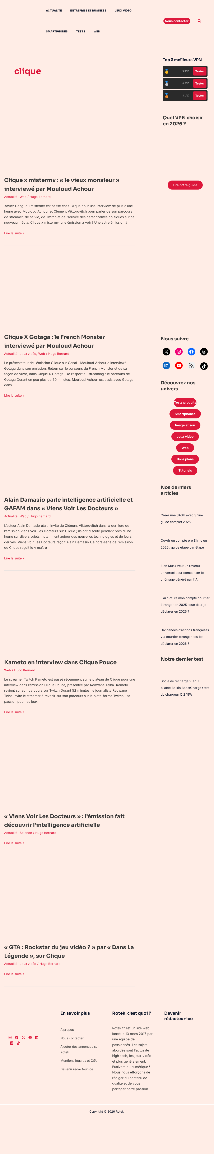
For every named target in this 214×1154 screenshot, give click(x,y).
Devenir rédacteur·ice (77, 1104)
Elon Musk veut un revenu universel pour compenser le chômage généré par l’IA (183, 576)
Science (26, 867)
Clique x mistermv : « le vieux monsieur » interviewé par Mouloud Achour (66, 188)
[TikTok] (18, 1078)
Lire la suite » (14, 241)
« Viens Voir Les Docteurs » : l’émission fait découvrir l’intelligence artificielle (69, 850)
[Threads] (11, 1078)
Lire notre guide (185, 185)
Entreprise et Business (82, 10)
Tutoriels (185, 474)
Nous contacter (72, 1073)
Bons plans (185, 462)
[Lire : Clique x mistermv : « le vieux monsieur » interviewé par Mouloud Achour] (69, 133)
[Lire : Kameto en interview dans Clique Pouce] (69, 633)
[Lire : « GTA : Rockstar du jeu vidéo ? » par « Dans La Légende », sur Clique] (69, 935)
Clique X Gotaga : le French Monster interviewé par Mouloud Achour (65, 349)
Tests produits (185, 403)
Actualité (50, 10)
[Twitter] (23, 1072)
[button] (176, 21)
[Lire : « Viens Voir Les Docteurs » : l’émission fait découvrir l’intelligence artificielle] (69, 795)
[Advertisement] (185, 264)
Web (61, 31)
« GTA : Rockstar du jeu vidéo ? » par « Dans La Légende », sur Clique (66, 986)
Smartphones (141, 10)
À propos (67, 1064)
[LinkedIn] (36, 1072)
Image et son (185, 427)
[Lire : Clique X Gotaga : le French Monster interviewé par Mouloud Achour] (69, 299)
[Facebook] (16, 1072)
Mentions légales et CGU (79, 1095)
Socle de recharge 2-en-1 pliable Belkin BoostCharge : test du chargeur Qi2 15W (183, 697)
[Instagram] (10, 1072)
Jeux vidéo (115, 10)
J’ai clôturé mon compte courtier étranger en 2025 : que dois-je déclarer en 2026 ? (185, 608)
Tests (46, 31)
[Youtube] (30, 1072)
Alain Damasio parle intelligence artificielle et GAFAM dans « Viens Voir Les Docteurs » (62, 517)
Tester (199, 71)
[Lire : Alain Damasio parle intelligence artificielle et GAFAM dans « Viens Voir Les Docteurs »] (69, 461)
